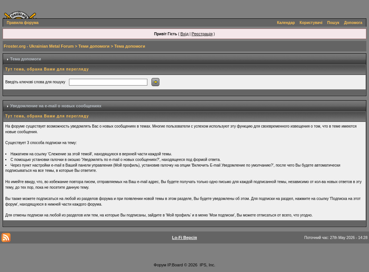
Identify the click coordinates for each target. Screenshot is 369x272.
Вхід (184, 34)
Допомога (353, 23)
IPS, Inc (207, 265)
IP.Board (175, 265)
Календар (286, 23)
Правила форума (23, 23)
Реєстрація (202, 34)
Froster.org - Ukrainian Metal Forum (39, 46)
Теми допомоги (94, 46)
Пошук (333, 23)
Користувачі (311, 23)
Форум (160, 265)
